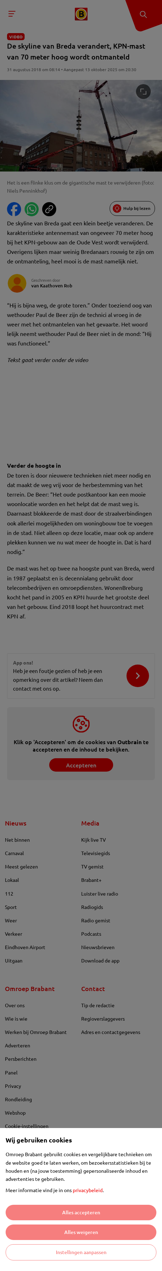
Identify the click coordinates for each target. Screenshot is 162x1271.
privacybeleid (88, 1190)
